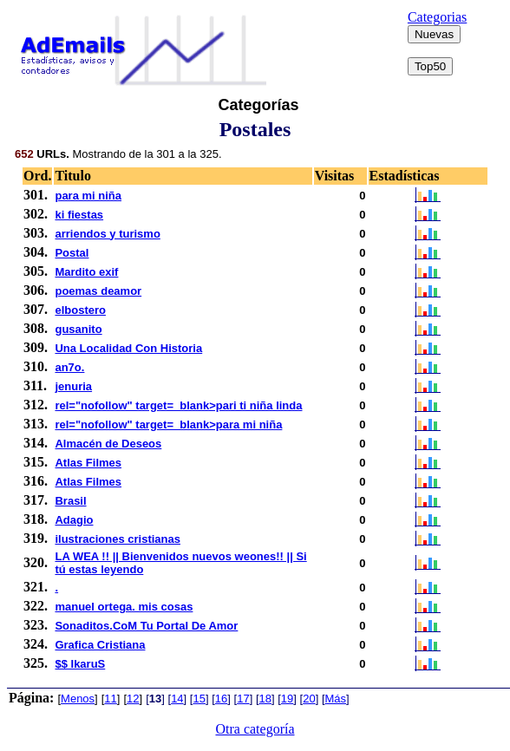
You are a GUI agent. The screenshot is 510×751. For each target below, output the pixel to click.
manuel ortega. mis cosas (124, 606)
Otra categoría (254, 729)
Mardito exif (86, 271)
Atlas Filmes (88, 462)
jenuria (73, 386)
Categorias (437, 17)
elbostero (80, 310)
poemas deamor (98, 290)
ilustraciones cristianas (117, 538)
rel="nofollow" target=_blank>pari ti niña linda (178, 405)
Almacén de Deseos (108, 443)
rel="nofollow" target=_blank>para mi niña (168, 424)
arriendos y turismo (107, 233)
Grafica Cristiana (100, 644)
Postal (71, 252)
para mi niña (88, 195)
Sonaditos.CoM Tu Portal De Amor (146, 625)
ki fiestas (79, 214)
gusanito (78, 329)
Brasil (70, 500)
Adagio (74, 519)
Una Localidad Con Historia (128, 348)
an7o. (69, 367)
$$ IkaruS (80, 663)
